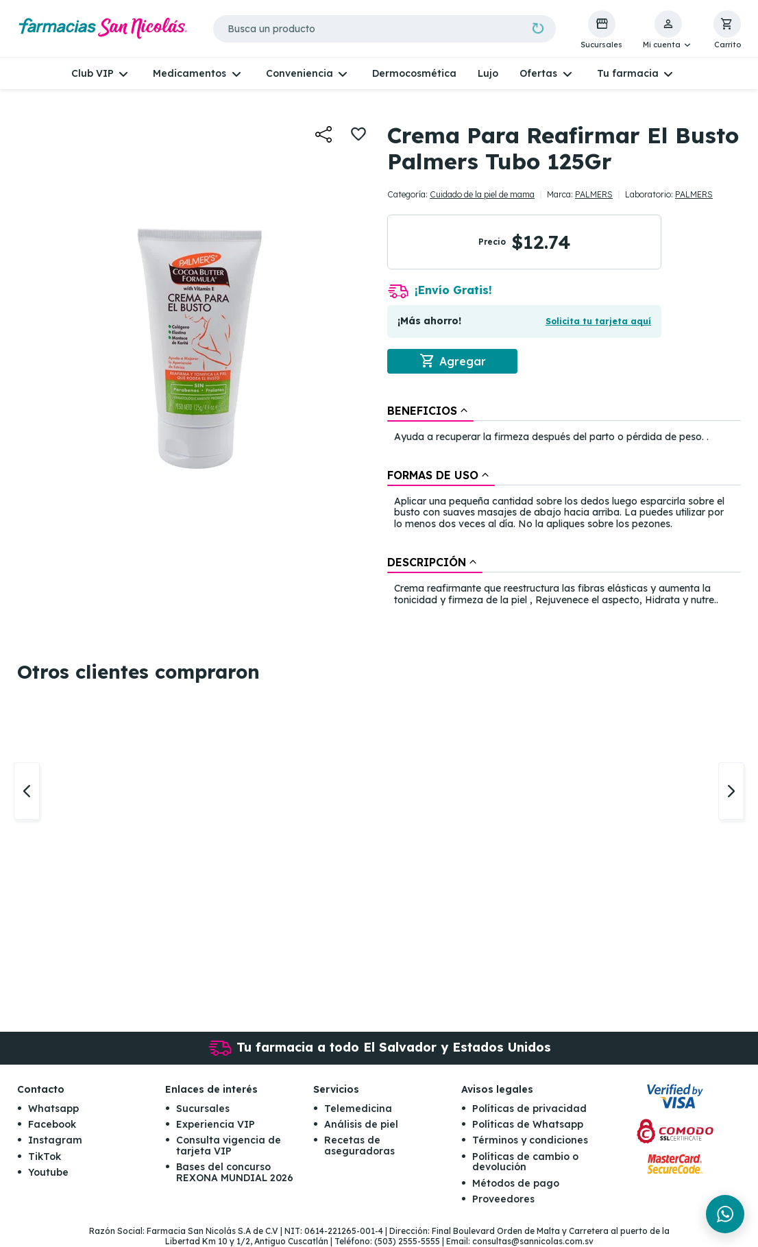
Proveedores (503, 1200)
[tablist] (564, 506)
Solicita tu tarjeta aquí (598, 321)
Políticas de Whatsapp (527, 1125)
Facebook (52, 1125)
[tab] (430, 410)
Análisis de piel (361, 1125)
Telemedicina (358, 1108)
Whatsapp (53, 1108)
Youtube (48, 1173)
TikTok (44, 1156)
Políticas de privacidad (529, 1108)
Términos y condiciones (530, 1141)
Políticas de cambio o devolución (525, 1161)
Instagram (55, 1141)
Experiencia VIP (215, 1125)
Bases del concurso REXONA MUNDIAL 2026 (234, 1172)
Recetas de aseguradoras (359, 1146)
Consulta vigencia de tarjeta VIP (228, 1146)
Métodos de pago (515, 1183)
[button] (668, 30)
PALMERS (594, 194)
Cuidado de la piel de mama (482, 194)
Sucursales (203, 1108)
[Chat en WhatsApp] (725, 1214)
